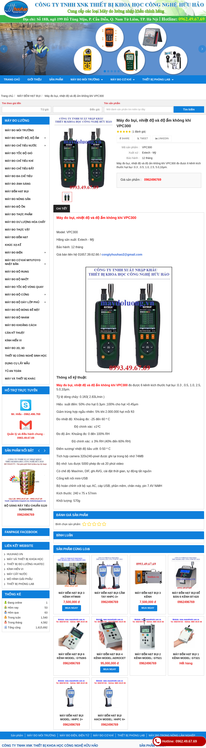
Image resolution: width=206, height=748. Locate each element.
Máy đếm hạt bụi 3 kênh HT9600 (72, 594)
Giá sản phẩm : (131, 179)
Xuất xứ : (134, 152)
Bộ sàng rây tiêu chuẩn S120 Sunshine (25, 507)
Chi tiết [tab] (61, 208)
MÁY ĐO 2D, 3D (15, 348)
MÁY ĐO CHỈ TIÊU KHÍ (19, 160)
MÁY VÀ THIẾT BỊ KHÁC (20, 378)
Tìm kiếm (189, 109)
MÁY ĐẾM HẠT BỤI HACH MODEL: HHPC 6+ (109, 717)
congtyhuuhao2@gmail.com (122, 254)
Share (125, 138)
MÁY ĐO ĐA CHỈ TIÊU (18, 176)
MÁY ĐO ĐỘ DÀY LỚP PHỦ (25, 302)
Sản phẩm (56, 79)
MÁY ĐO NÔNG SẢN (17, 199)
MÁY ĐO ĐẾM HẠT (16, 237)
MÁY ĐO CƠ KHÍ (123, 79)
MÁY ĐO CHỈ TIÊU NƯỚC (25, 145)
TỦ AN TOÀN (13, 370)
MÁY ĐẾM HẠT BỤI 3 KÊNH (148, 594)
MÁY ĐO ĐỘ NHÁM (17, 317)
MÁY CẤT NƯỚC (17, 574)
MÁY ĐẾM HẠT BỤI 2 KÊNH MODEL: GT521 (148, 656)
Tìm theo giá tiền (11, 103)
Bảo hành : (133, 157)
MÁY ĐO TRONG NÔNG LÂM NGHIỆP (29, 87)
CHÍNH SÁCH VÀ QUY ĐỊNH (81, 87)
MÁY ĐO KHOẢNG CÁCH (20, 325)
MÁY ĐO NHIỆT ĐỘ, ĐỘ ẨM (25, 137)
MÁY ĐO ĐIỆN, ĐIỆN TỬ (74, 735)
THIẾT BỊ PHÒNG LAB (158, 79)
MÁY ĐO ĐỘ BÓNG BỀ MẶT (22, 309)
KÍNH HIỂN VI (13, 340)
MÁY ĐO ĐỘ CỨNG (25, 294)
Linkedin (162, 138)
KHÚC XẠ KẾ (13, 244)
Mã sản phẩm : (130, 147)
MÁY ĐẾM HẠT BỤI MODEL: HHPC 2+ (71, 717)
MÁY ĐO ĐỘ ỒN (15, 206)
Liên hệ (113, 87)
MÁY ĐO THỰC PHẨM (18, 214)
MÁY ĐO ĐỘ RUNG (17, 271)
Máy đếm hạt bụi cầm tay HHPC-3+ (110, 594)
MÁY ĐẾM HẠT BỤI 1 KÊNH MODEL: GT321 (186, 656)
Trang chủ (12, 79)
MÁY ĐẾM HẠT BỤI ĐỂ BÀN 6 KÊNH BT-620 (186, 594)
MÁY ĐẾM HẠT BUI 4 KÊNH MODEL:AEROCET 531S (110, 658)
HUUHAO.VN (15, 554)
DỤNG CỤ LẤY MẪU (17, 363)
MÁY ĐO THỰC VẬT (17, 229)
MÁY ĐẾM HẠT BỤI (17, 191)
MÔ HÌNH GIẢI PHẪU (20, 578)
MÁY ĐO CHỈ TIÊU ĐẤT (19, 168)
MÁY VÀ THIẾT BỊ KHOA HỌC (25, 559)
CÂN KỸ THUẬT (15, 332)
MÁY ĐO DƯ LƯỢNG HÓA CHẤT (25, 221)
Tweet (142, 138)
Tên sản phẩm (112, 103)
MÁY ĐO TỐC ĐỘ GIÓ (18, 153)
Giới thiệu (34, 79)
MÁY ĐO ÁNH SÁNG (17, 183)
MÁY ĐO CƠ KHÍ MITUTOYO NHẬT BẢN (25, 262)
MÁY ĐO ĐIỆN (25, 252)
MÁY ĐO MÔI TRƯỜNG (87, 79)
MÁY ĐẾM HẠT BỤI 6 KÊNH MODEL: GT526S (71, 656)
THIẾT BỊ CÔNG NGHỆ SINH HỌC (26, 355)
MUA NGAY (71, 608)
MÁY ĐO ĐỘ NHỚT (17, 279)
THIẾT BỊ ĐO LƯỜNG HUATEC (25, 564)
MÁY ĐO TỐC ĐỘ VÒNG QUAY (24, 286)
